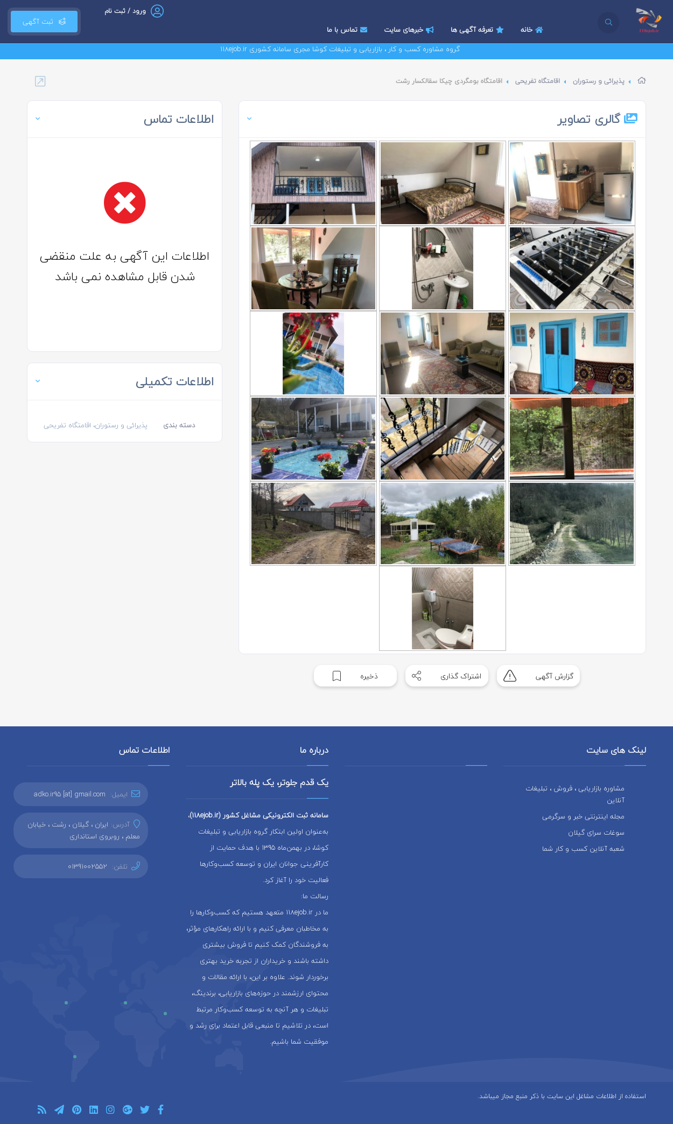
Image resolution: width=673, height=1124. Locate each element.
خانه (533, 30)
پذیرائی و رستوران (599, 81)
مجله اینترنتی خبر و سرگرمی (583, 816)
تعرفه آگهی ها (479, 30)
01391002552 (87, 866)
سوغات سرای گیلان (596, 832)
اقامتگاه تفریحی (537, 81)
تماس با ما (348, 30)
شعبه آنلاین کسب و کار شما (583, 849)
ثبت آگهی (44, 21)
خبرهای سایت (410, 30)
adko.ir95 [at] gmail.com (70, 794)
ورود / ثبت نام (125, 11)
